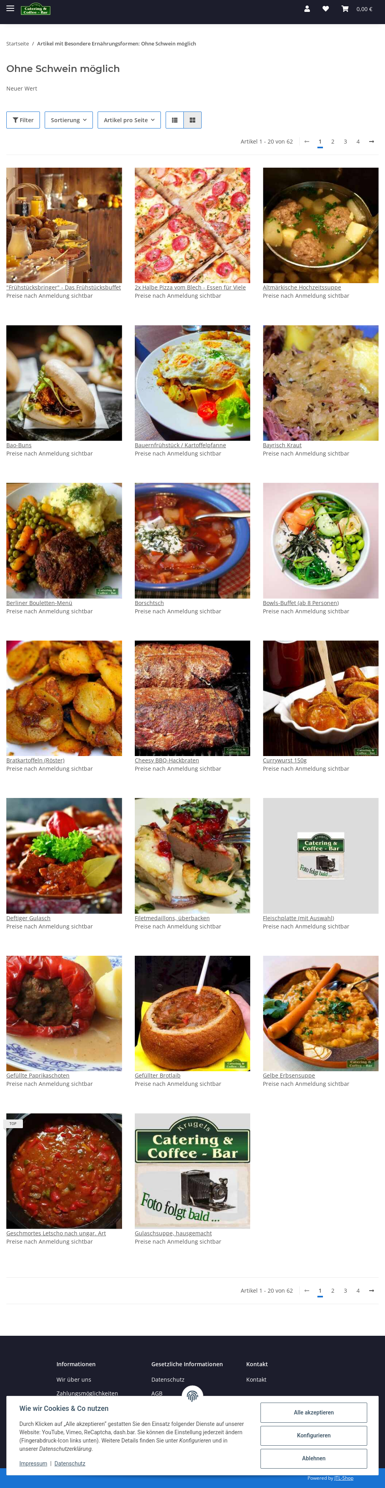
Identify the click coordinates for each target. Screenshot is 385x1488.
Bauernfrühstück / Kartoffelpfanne (180, 445)
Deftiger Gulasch (28, 918)
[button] (307, 9)
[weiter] (371, 141)
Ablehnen (313, 1458)
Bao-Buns (19, 445)
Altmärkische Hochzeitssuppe (302, 287)
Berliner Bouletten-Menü (39, 603)
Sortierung (65, 120)
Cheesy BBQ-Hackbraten (167, 760)
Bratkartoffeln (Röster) (35, 760)
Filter (23, 120)
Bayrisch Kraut (282, 445)
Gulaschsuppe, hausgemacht (173, 1233)
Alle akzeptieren (314, 1412)
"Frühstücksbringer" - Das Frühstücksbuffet (63, 287)
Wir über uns (74, 1379)
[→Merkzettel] (325, 9)
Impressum (33, 1463)
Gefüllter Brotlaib (158, 1075)
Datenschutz (168, 1379)
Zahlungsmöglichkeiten (87, 1393)
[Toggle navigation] (10, 5)
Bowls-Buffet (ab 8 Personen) (301, 603)
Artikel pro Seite (126, 120)
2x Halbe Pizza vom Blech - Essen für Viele (190, 287)
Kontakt (256, 1379)
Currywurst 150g (285, 760)
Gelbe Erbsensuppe (289, 1075)
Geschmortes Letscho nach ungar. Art (56, 1233)
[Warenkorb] (357, 9)
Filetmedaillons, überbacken (172, 918)
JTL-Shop (343, 1478)
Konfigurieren (313, 1435)
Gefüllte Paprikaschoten (38, 1075)
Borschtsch (149, 603)
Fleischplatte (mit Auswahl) (298, 918)
